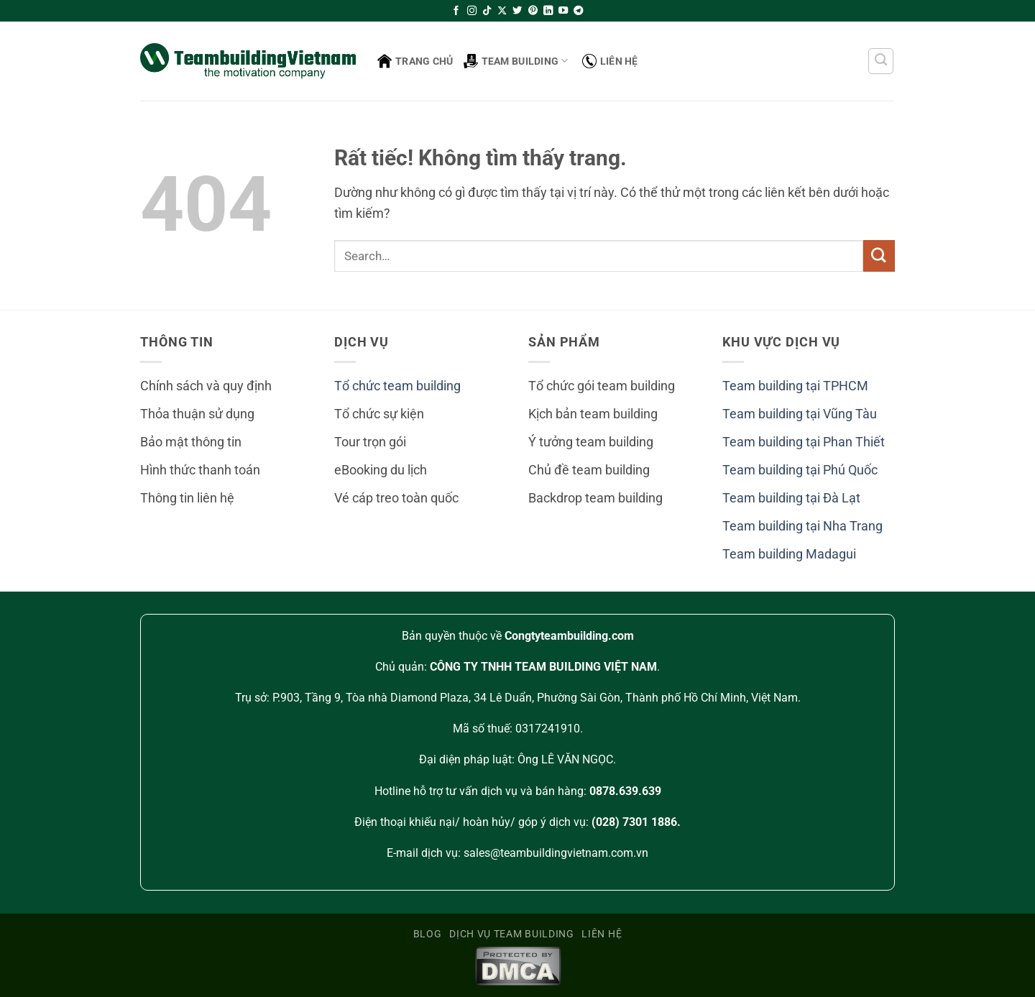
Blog (427, 933)
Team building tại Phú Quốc (800, 470)
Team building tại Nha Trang (802, 526)
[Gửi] (879, 255)
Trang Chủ (415, 61)
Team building (516, 61)
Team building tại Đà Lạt (791, 498)
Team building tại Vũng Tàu (799, 414)
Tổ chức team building (397, 386)
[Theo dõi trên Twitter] (517, 11)
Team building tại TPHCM (795, 386)
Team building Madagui (789, 554)
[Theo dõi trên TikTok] (487, 11)
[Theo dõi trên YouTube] (563, 11)
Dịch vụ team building (511, 933)
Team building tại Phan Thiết (803, 442)
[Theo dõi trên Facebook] (456, 11)
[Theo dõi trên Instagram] (472, 11)
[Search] (881, 61)
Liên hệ (610, 61)
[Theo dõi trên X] (502, 11)
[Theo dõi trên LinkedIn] (548, 11)
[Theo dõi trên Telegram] (578, 11)
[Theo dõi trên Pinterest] (533, 11)
